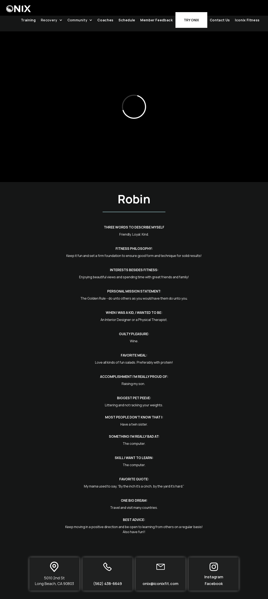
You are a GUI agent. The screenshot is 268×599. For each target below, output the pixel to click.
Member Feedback (156, 20)
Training (28, 20)
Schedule (127, 20)
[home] (18, 6)
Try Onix (191, 20)
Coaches (105, 20)
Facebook (214, 583)
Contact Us (220, 20)
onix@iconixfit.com (160, 583)
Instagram (213, 576)
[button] (51, 20)
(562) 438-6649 (107, 583)
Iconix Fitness (247, 20)
